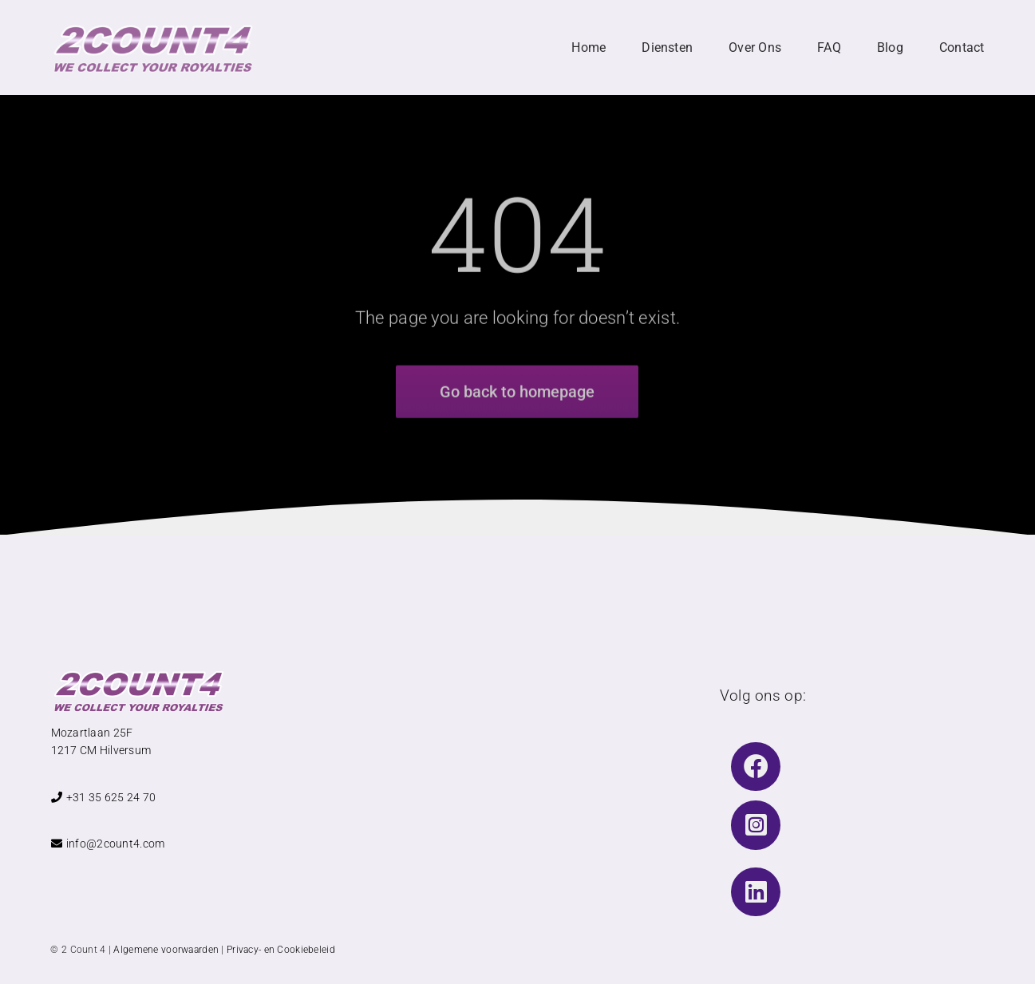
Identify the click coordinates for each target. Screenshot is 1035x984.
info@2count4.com (108, 843)
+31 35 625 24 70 (103, 797)
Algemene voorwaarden (166, 949)
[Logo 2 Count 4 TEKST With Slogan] (152, 29)
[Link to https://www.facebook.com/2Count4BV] (755, 767)
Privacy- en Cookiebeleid (281, 949)
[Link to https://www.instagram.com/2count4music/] (755, 825)
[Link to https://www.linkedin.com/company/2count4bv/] (755, 892)
